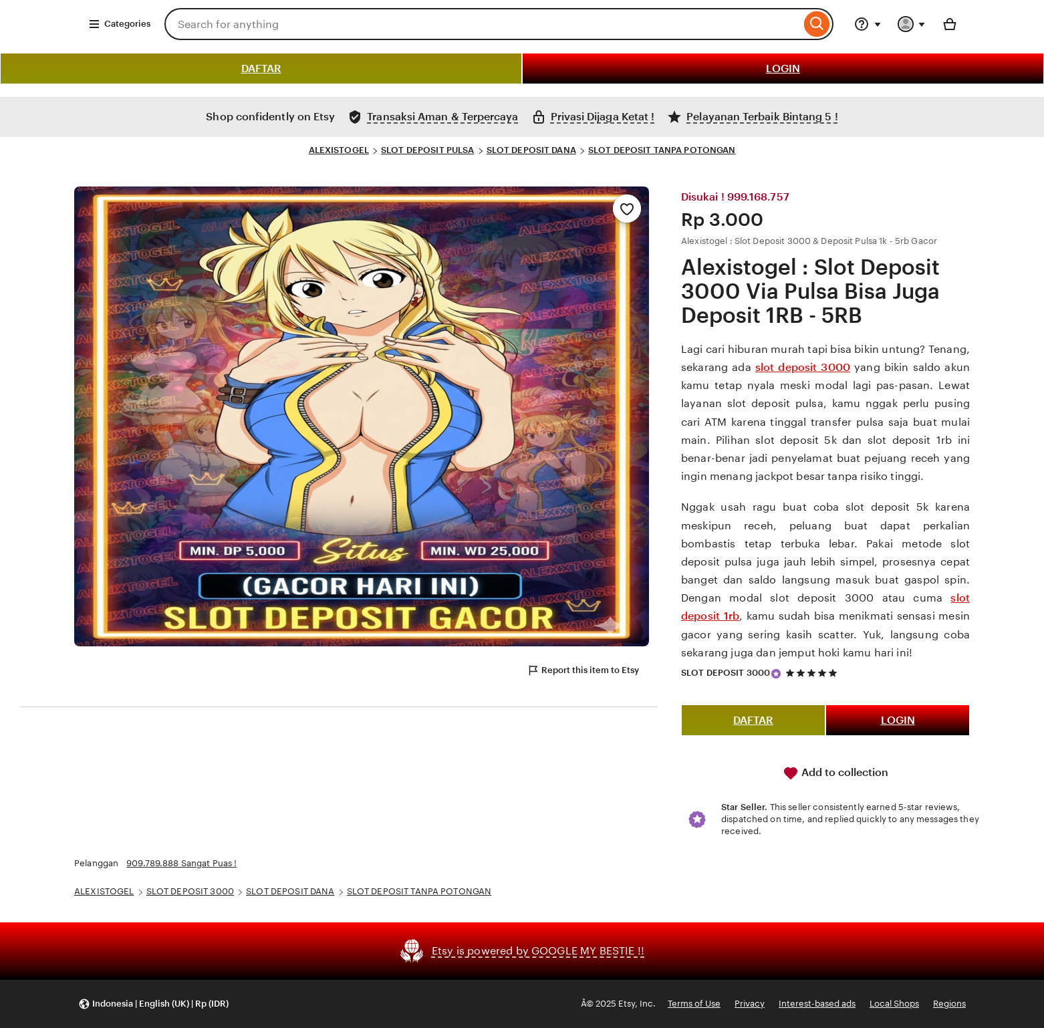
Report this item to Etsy (583, 670)
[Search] (817, 24)
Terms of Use (694, 1004)
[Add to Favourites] (627, 209)
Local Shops (894, 1004)
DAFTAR (261, 68)
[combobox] (482, 24)
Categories (119, 24)
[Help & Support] (867, 24)
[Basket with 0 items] (950, 24)
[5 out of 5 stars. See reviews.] (813, 673)
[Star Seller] (776, 673)
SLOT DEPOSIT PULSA (427, 150)
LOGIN (783, 68)
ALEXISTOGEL (339, 150)
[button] (153, 1004)
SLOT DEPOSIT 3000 (725, 673)
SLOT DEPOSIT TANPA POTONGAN (662, 150)
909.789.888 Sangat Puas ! (181, 863)
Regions (949, 1004)
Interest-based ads (817, 1004)
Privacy (750, 1004)
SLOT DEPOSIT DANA (531, 150)
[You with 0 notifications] (912, 24)
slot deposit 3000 (802, 367)
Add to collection (835, 773)
